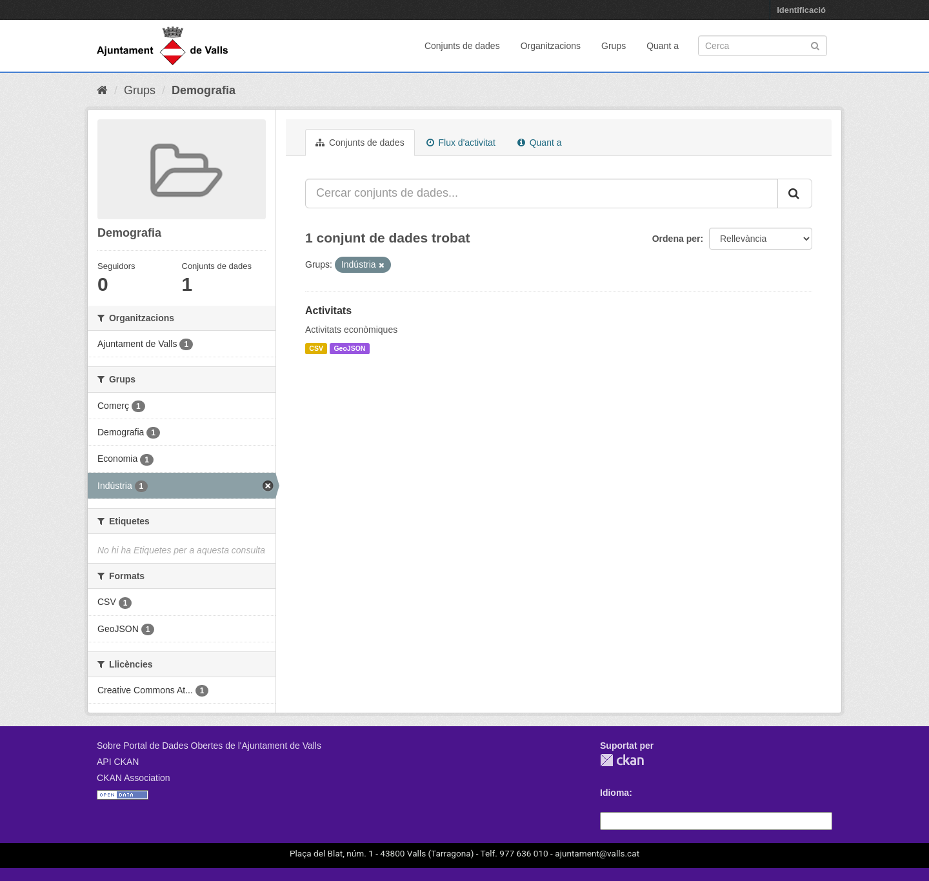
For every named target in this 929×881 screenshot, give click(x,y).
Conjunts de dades (462, 46)
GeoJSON (349, 348)
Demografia (203, 90)
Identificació (801, 10)
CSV (316, 348)
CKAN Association (133, 778)
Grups (613, 46)
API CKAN (118, 762)
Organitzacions (551, 46)
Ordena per (676, 238)
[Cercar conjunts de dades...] (541, 193)
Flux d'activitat (460, 142)
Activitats (328, 310)
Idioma (614, 792)
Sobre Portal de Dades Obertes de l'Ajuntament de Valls (209, 745)
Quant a (662, 46)
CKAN (622, 760)
